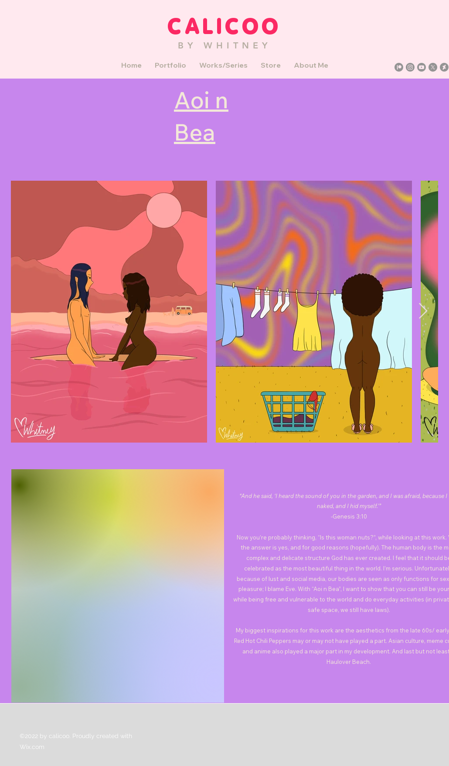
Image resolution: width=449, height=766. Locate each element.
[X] (433, 67)
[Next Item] (423, 311)
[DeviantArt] (444, 67)
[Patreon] (399, 67)
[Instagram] (410, 67)
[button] (170, 65)
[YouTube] (421, 67)
